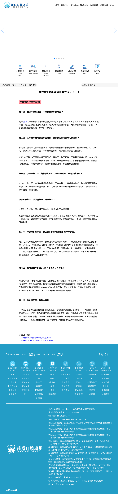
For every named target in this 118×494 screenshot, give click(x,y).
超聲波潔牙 (92, 382)
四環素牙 (39, 390)
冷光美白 (92, 374)
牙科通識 (32, 85)
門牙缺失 (12, 382)
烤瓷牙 (39, 382)
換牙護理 (105, 390)
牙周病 (79, 386)
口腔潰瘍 (52, 394)
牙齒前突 (26, 386)
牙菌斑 (92, 394)
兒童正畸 (105, 382)
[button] (54, 58)
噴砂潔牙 (92, 386)
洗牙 (92, 378)
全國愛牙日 (66, 374)
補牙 (52, 374)
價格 (112, 5)
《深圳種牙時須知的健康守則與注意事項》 (35, 338)
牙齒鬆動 (79, 390)
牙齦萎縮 (79, 394)
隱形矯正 (26, 374)
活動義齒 (39, 394)
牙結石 (92, 390)
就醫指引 (104, 5)
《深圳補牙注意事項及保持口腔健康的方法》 (36, 340)
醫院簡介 (65, 5)
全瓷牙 (39, 378)
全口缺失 (12, 394)
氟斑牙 (39, 386)
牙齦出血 (79, 378)
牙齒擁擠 (26, 382)
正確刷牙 (66, 382)
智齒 (52, 378)
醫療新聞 (84, 5)
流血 (25, 122)
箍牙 (26, 394)
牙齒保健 (22, 85)
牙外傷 (105, 386)
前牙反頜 (26, 378)
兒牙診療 (105, 394)
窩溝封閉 (105, 378)
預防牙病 (66, 378)
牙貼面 (39, 398)
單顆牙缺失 (12, 378)
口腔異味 (66, 390)
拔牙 (52, 386)
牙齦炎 (79, 382)
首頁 (57, 5)
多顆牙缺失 (12, 386)
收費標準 (94, 5)
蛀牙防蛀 (105, 374)
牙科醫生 (75, 5)
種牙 (13, 374)
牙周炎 (79, 374)
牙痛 (52, 390)
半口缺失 (12, 390)
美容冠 (39, 374)
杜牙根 (52, 382)
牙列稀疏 (26, 390)
